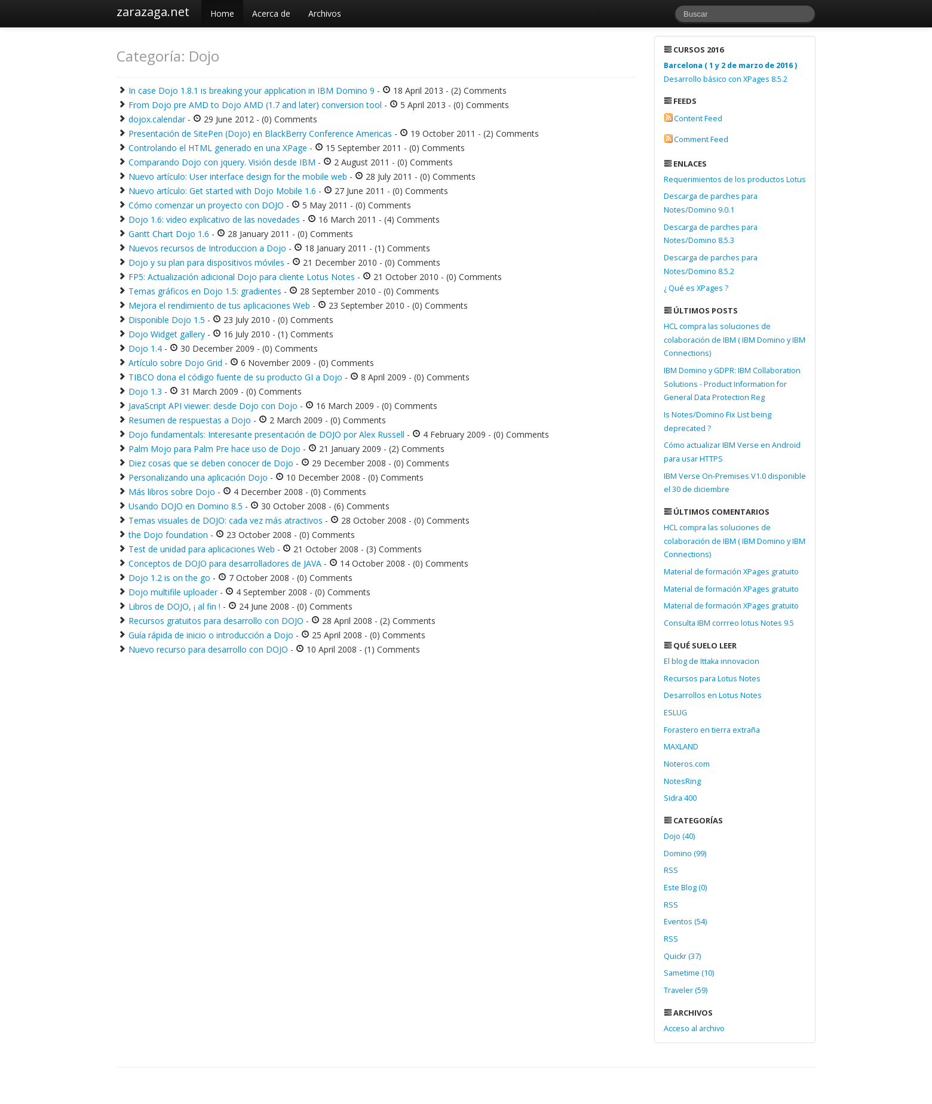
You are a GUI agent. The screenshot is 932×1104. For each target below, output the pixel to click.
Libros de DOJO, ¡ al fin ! (174, 606)
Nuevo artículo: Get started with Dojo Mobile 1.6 (222, 190)
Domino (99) (685, 853)
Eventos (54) (685, 922)
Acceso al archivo (694, 1028)
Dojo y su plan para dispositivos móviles (206, 262)
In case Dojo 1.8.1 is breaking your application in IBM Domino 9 (251, 90)
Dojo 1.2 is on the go (169, 577)
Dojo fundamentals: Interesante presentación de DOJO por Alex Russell (266, 434)
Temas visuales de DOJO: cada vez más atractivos (225, 520)
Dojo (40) (679, 836)
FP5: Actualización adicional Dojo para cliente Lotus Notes (241, 276)
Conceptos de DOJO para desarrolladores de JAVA (224, 563)
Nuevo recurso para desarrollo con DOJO (208, 649)
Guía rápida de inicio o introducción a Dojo (210, 635)
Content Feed (698, 118)
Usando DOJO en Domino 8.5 (185, 506)
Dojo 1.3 (145, 391)
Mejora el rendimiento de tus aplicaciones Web (219, 305)
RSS (671, 870)
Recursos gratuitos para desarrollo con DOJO (215, 620)
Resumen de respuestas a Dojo (189, 420)
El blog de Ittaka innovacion (711, 661)
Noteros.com (687, 764)
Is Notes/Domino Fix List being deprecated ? (717, 421)
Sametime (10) (689, 973)
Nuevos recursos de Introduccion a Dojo (207, 248)
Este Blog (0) (685, 887)
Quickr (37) (682, 956)
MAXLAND (681, 747)
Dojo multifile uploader (172, 592)
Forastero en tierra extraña (712, 730)
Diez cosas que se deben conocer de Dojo (210, 463)
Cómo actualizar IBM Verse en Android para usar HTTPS (732, 452)
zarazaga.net (152, 12)
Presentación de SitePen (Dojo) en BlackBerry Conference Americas (260, 133)
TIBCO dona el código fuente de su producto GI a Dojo (235, 377)
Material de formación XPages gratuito (731, 572)
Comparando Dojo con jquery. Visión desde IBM (221, 162)
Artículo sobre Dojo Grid (175, 362)
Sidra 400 (680, 798)
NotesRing (682, 781)
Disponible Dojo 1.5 (166, 319)
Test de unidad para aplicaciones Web (201, 549)
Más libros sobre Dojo (171, 491)
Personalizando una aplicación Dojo (198, 477)
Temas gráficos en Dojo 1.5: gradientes (204, 291)
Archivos (324, 13)
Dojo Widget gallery (166, 334)
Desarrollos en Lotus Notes (713, 695)
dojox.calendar (156, 119)
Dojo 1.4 (145, 348)
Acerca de (271, 13)
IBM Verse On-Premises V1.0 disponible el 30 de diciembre (735, 483)
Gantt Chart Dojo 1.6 (168, 233)
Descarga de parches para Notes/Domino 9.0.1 (711, 203)
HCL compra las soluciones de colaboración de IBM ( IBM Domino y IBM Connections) (734, 339)
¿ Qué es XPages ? (696, 288)
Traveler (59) (685, 990)
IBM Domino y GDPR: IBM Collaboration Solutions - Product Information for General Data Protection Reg (732, 383)
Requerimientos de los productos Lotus (735, 179)
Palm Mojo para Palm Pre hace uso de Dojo (214, 448)
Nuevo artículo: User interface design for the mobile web (237, 176)
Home (222, 13)
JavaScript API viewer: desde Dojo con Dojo (213, 405)
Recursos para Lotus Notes (712, 679)
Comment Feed (701, 139)
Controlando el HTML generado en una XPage (217, 147)
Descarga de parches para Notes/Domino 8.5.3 (711, 234)
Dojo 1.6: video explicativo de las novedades (214, 219)
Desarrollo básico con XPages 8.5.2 (730, 72)
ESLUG (675, 713)
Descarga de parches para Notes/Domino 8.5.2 (711, 264)
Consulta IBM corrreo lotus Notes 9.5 (729, 623)
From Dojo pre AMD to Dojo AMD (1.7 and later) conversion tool (255, 104)
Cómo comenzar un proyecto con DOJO (206, 205)
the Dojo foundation (168, 534)
